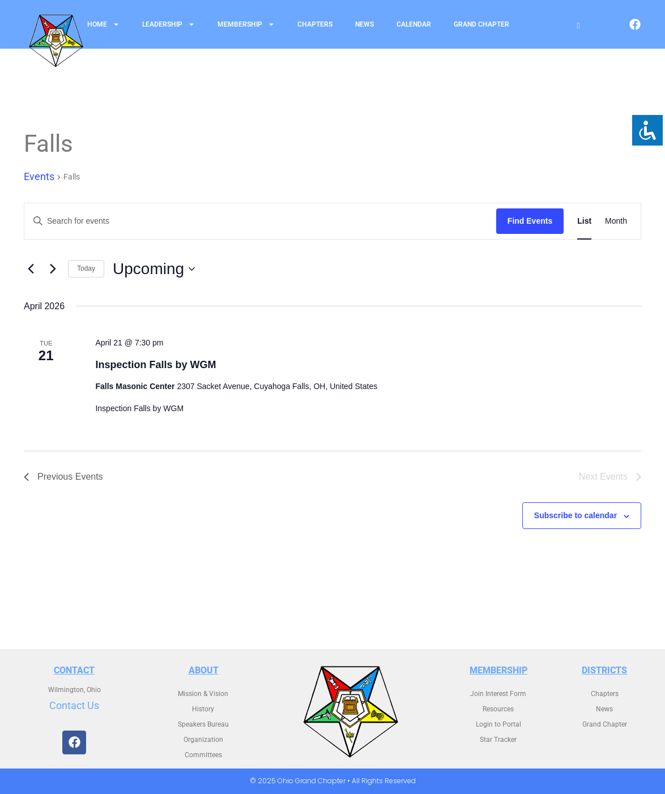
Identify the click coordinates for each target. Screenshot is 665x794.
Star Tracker (498, 740)
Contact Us (74, 705)
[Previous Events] (30, 269)
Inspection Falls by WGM (155, 364)
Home (103, 24)
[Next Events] (52, 269)
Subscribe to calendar (575, 515)
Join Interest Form (498, 694)
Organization (203, 740)
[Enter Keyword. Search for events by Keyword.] (260, 221)
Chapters (315, 24)
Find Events (530, 220)
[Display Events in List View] (584, 221)
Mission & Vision (203, 694)
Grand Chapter (481, 24)
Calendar (414, 24)
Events (39, 176)
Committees (203, 755)
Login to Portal (498, 724)
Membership (246, 24)
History (203, 709)
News (364, 24)
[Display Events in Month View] (616, 221)
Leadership (168, 24)
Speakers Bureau (203, 724)
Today (86, 268)
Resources (498, 709)
